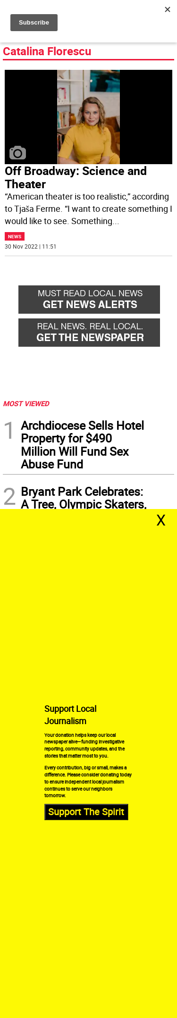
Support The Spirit (86, 811)
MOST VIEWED (26, 403)
